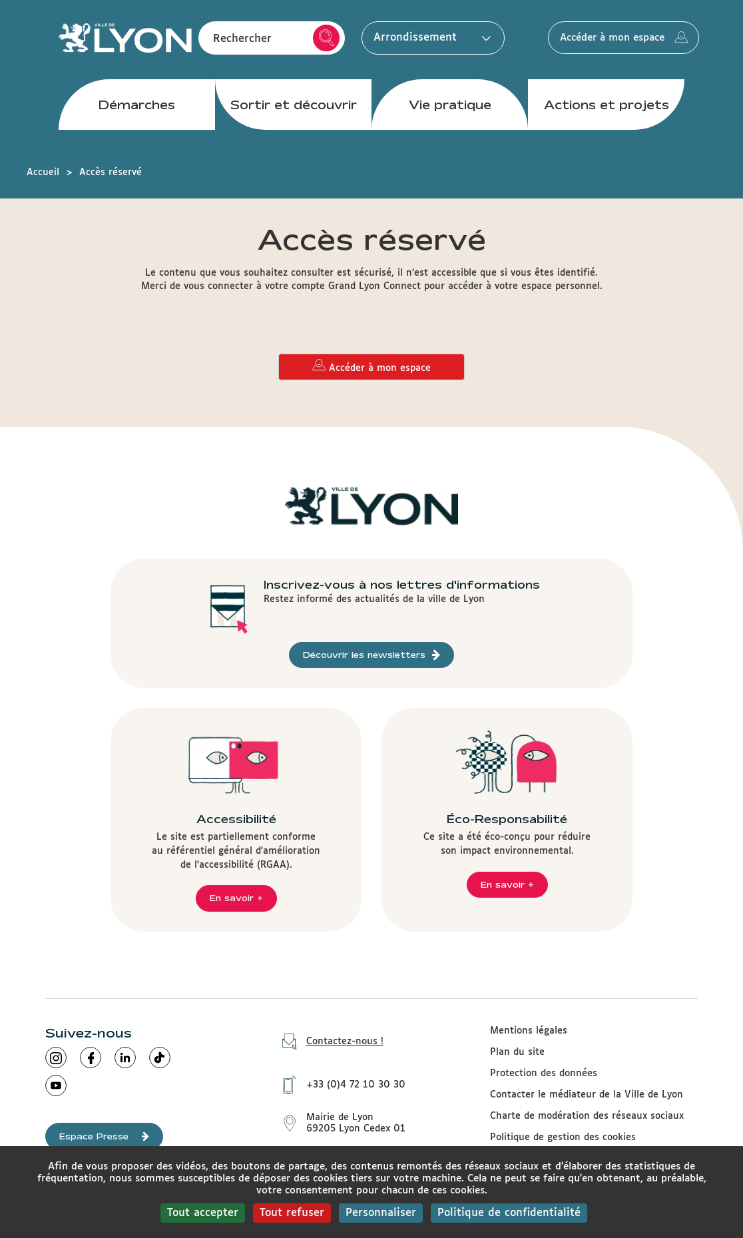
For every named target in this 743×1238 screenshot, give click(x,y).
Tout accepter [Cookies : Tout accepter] (202, 1213)
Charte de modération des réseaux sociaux (587, 1116)
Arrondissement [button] (429, 38)
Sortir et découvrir (293, 106)
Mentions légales (528, 1031)
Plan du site (517, 1052)
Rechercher (326, 39)
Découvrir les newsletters (371, 655)
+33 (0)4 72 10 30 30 (339, 1084)
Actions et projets (606, 106)
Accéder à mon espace (630, 39)
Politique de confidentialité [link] (509, 1213)
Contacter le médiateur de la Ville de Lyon (586, 1094)
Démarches (137, 106)
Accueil (43, 172)
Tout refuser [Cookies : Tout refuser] (292, 1213)
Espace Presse (104, 1136)
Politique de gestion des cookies (563, 1137)
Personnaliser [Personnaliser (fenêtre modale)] (381, 1213)
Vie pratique (450, 106)
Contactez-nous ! (328, 1042)
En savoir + (236, 897)
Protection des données (543, 1073)
